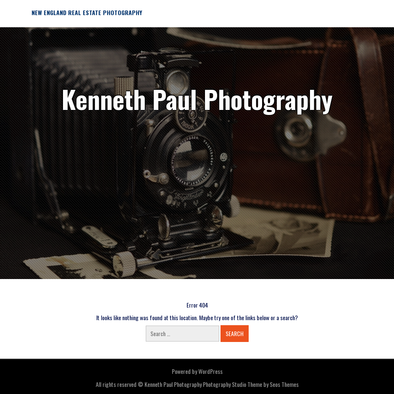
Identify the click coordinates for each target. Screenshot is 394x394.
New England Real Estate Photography (87, 12)
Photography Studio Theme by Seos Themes (251, 384)
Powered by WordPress (197, 371)
